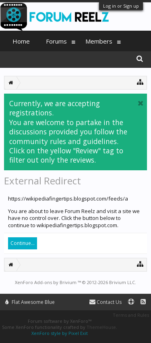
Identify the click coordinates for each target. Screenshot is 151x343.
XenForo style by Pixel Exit (59, 333)
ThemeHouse (101, 327)
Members (98, 41)
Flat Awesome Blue (30, 302)
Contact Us (105, 302)
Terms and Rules (131, 315)
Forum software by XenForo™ (59, 321)
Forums (56, 41)
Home (21, 41)
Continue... (22, 243)
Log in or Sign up (121, 6)
